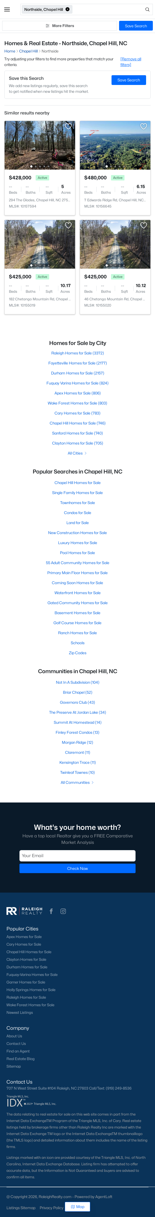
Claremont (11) (77, 752)
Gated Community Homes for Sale (78, 602)
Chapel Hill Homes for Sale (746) (78, 423)
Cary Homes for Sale (23, 944)
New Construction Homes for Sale (77, 532)
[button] (7, 9)
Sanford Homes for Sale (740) (77, 433)
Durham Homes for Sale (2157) (77, 373)
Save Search (136, 26)
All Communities (78, 782)
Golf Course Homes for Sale (77, 622)
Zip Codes (77, 652)
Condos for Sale (77, 512)
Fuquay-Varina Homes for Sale (32, 974)
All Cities (77, 453)
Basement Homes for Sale (77, 612)
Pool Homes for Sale (77, 552)
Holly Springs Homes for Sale (30, 990)
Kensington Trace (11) (77, 762)
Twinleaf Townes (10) (77, 772)
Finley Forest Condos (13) (77, 732)
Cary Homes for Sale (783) (77, 413)
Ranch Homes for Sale (77, 632)
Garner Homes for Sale (25, 982)
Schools (78, 642)
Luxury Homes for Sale (77, 542)
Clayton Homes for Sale (26, 959)
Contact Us (16, 1043)
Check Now (77, 868)
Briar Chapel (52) (77, 692)
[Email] (77, 855)
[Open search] (113, 9)
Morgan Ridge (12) (77, 742)
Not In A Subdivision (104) (77, 682)
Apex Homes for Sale (24, 937)
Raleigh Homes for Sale (26, 997)
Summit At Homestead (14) (78, 722)
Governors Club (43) (77, 702)
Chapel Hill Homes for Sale (78, 482)
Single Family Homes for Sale (77, 492)
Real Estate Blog (20, 1059)
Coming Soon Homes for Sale (77, 582)
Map (78, 1206)
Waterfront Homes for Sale (78, 592)
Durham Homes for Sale (26, 967)
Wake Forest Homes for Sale (30, 1005)
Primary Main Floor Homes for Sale (77, 572)
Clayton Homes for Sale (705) (77, 443)
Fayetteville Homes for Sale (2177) (77, 363)
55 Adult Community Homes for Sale (77, 562)
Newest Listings (19, 1012)
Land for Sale (77, 522)
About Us (14, 1036)
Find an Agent (18, 1051)
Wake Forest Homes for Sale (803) (77, 403)
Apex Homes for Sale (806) (78, 393)
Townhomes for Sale (77, 502)
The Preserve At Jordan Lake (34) (77, 712)
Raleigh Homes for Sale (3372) (77, 353)
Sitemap (13, 1066)
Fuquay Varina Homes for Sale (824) (77, 383)
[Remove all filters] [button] (130, 62)
